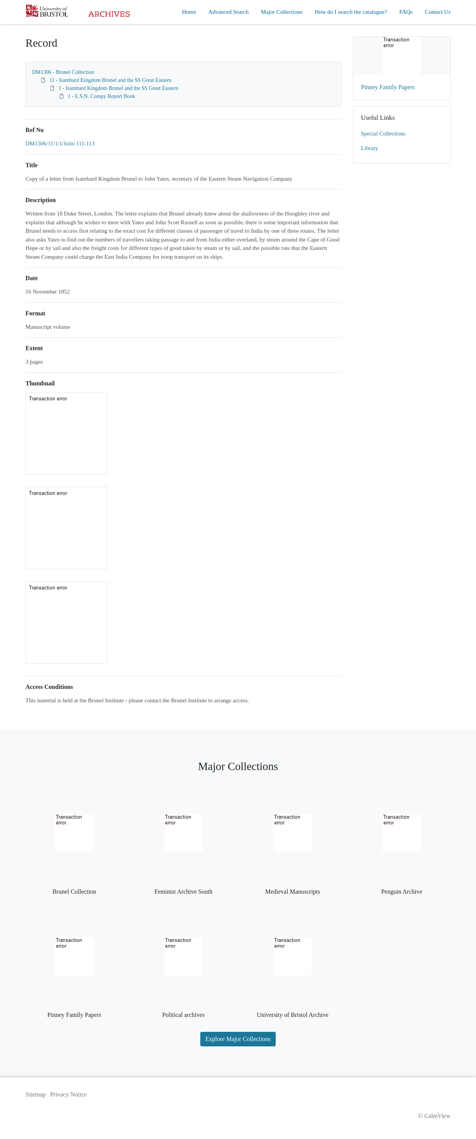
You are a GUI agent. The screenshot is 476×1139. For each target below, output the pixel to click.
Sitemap (36, 1094)
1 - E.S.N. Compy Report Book (101, 96)
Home (189, 12)
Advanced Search (228, 12)
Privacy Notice (68, 1094)
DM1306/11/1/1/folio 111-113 (60, 143)
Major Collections (282, 12)
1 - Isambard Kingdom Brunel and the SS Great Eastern (118, 88)
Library (369, 148)
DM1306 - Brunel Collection (63, 72)
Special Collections (383, 134)
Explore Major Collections (238, 1039)
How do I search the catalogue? (351, 12)
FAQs (406, 12)
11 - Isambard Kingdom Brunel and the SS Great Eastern (110, 80)
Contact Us (437, 12)
